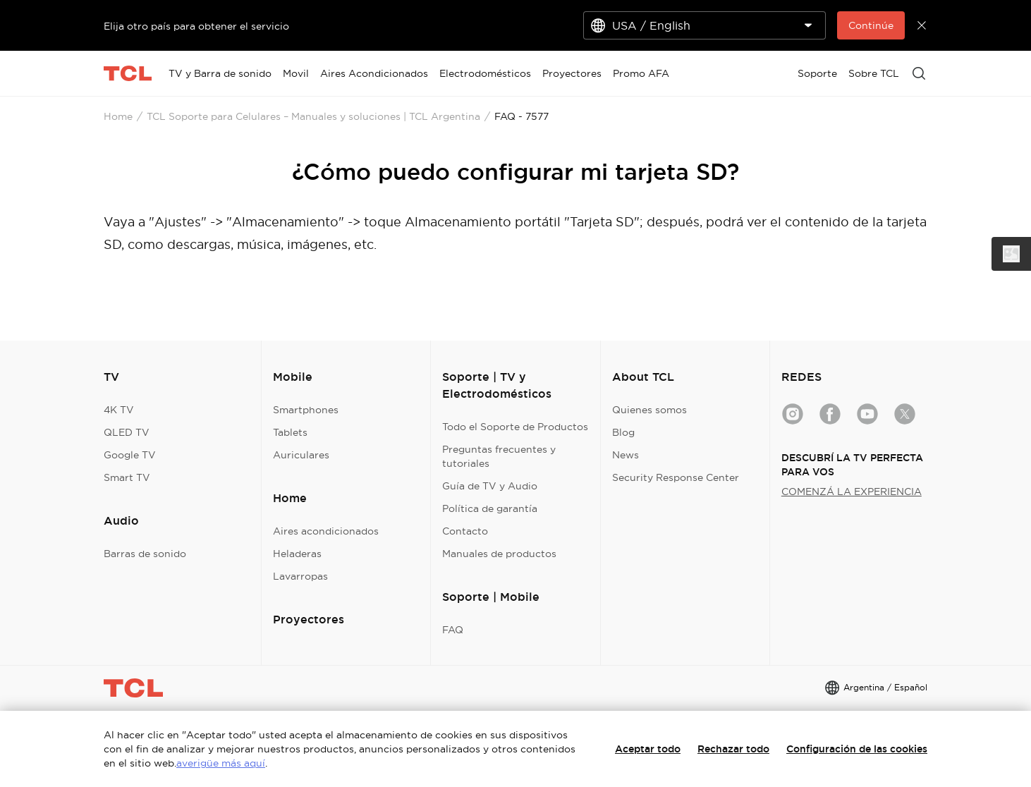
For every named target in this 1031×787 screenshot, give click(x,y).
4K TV (119, 409)
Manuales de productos (499, 553)
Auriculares (301, 455)
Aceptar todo (648, 749)
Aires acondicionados (326, 531)
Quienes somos (649, 409)
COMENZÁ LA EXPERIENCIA (851, 491)
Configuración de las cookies (856, 749)
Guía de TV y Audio (489, 486)
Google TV (130, 455)
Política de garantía (489, 508)
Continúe (870, 25)
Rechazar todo (733, 749)
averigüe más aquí (220, 763)
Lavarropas (300, 576)
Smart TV (127, 477)
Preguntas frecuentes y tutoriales (499, 456)
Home (118, 116)
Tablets (290, 432)
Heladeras (297, 553)
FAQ (452, 629)
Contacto (465, 531)
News (625, 455)
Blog (623, 432)
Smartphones (305, 409)
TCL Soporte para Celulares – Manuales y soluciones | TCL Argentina (313, 116)
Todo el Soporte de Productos (515, 426)
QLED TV (127, 432)
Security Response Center (675, 477)
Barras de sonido (145, 553)
